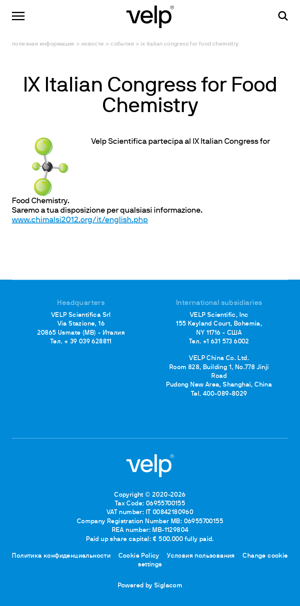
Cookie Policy (138, 556)
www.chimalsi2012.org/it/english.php (80, 220)
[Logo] (150, 16)
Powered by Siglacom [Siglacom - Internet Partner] (150, 586)
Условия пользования (201, 556)
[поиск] (283, 16)
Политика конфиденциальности (61, 556)
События (122, 44)
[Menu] (18, 16)
